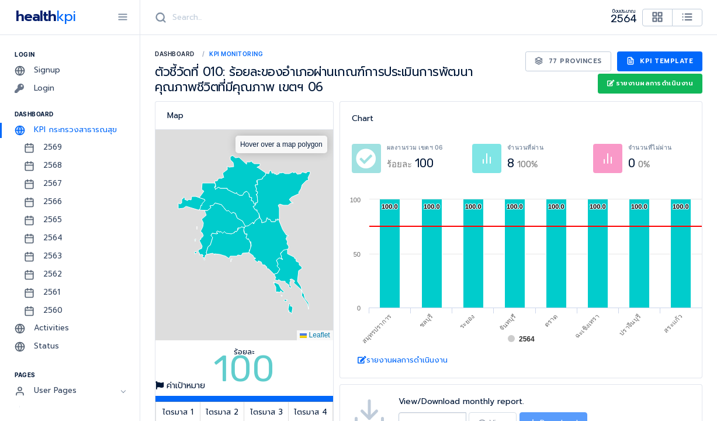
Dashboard (175, 53)
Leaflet (315, 335)
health (43, 16)
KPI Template (660, 61)
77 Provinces (568, 61)
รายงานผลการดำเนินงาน (650, 83)
